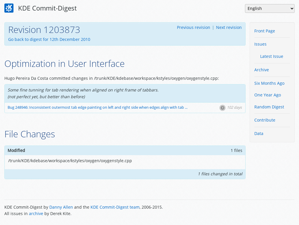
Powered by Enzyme (272, 211)
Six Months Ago (269, 83)
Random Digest (269, 107)
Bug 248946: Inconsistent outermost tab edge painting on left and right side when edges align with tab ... (97, 107)
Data (258, 133)
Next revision (229, 27)
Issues (260, 44)
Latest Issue (271, 56)
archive (36, 213)
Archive (261, 69)
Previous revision (193, 27)
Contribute (264, 120)
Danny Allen (61, 207)
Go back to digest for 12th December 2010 (49, 39)
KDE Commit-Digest (40, 8)
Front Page (264, 31)
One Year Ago (267, 95)
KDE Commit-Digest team (115, 207)
